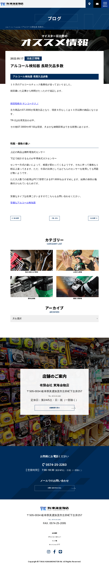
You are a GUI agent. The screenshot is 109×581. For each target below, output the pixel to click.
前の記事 (19, 220)
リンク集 (54, 554)
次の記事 (89, 220)
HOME (8, 27)
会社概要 (54, 543)
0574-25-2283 (54, 468)
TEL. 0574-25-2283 (54, 397)
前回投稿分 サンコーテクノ (24, 103)
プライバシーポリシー (54, 548)
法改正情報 (25, 27)
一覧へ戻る (54, 220)
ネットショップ (52, 560)
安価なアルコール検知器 (23, 202)
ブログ (16, 27)
